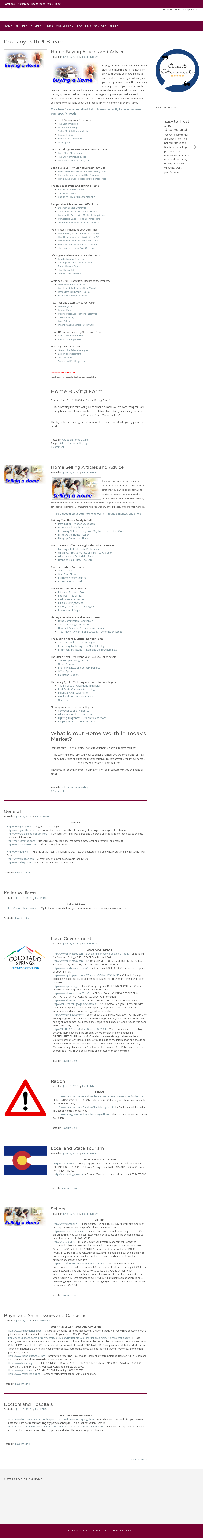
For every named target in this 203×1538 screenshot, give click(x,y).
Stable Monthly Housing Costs (73, 131)
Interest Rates (65, 310)
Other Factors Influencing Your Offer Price (78, 222)
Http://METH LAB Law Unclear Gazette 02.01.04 (79, 1029)
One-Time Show (67, 574)
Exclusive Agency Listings (72, 577)
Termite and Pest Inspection (71, 361)
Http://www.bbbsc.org (20, 1363)
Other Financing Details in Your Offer (76, 324)
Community (64, 26)
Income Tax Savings (68, 127)
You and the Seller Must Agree (73, 350)
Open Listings (65, 570)
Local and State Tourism (77, 1148)
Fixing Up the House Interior (73, 534)
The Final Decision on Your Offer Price (77, 248)
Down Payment (65, 306)
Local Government (71, 938)
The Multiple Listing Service (73, 660)
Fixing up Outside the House (73, 538)
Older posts (139, 1459)
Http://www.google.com (20, 826)
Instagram (23, 3)
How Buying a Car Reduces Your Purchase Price (82, 178)
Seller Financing (66, 317)
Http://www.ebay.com (19, 862)
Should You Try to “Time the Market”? (76, 197)
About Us (84, 26)
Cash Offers (64, 321)
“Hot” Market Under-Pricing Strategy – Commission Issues (90, 631)
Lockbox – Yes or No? (70, 595)
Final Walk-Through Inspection (73, 295)
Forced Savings (65, 135)
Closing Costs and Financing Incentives (77, 314)
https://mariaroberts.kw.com (22, 908)
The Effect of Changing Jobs (72, 157)
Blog (57, 3)
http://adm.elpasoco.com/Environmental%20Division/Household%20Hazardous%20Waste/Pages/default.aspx (69, 1337)
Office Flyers (65, 671)
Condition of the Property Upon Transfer (77, 288)
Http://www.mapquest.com (22, 844)
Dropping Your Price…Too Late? (75, 559)
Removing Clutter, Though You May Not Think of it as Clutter (92, 531)
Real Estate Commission (71, 599)
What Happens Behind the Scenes (77, 556)
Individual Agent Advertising (73, 692)
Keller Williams (20, 892)
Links (49, 26)
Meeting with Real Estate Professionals (79, 549)
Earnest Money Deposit (69, 266)
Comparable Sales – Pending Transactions (79, 219)
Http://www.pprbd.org (65, 986)
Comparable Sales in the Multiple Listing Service (82, 215)
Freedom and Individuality (71, 138)
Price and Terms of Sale (71, 592)
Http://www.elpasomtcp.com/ (69, 1000)
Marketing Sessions (69, 674)
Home (8, 26)
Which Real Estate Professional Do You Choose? (85, 552)
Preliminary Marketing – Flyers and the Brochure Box (87, 649)
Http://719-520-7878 (64, 1241)
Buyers (36, 26)
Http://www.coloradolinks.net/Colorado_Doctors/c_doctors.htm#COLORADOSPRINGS (55, 1426)
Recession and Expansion (71, 189)
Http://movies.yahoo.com (21, 840)
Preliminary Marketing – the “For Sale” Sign (81, 646)
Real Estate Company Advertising (76, 689)
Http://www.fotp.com (18, 851)
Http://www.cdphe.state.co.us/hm (26, 1355)
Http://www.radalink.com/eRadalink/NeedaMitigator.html (84, 1107)
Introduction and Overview (71, 259)
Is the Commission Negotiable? (75, 620)
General (12, 811)
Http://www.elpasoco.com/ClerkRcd (72, 993)
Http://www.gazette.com (20, 830)
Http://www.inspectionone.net (69, 1231)
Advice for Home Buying (73, 443)
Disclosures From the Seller (71, 284)
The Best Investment (68, 124)
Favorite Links (22, 872)
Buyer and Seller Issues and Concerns (45, 1315)
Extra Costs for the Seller (70, 335)
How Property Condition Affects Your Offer (78, 233)
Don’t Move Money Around (71, 153)
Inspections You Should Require (74, 292)
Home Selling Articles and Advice (87, 467)
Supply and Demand (68, 193)
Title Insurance (65, 357)
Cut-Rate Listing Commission (74, 624)
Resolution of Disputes (70, 610)
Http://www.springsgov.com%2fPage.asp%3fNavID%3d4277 (86, 975)
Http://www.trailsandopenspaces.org (27, 833)
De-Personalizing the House (73, 527)
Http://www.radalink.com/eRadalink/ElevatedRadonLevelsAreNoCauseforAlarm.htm (99, 1096)
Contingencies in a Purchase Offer (75, 262)
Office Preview (66, 664)
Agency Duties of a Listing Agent (76, 606)
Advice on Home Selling (75, 787)
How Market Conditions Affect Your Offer (78, 240)
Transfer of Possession (69, 273)
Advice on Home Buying (75, 439)
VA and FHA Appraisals (69, 339)
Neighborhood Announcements (75, 696)
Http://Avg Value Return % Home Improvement (79, 1263)
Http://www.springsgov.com (68, 960)
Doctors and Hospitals (28, 1404)
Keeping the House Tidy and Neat (76, 721)
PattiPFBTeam (90, 56)
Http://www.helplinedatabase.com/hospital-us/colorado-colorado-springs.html (51, 1419)
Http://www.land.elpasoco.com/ (70, 968)
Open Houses (65, 700)
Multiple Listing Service (70, 603)
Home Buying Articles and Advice (88, 51)
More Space (64, 142)
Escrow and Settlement (69, 354)
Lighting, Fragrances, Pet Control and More (82, 718)
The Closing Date (66, 270)
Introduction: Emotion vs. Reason (76, 523)
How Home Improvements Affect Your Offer (79, 237)
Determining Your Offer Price (72, 208)
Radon (58, 1081)
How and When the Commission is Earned (81, 628)
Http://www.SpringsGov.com (68, 1014)
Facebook (9, 3)
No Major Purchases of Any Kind (74, 160)
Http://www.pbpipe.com (21, 1370)
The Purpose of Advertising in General (79, 685)
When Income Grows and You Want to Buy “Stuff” (82, 171)
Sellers (21, 26)
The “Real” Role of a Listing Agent (76, 642)
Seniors (100, 26)
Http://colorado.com (65, 1163)
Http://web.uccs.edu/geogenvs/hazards (74, 1004)
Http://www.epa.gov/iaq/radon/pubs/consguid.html (81, 1114)
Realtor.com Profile (42, 3)
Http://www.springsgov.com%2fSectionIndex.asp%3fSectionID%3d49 (91, 953)
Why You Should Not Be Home (75, 714)
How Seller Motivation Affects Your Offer (77, 244)
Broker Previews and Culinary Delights (79, 667)
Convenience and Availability (73, 710)
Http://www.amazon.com (21, 858)
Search (116, 26)
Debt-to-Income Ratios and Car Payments (78, 175)
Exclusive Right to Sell (70, 581)
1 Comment (57, 446)
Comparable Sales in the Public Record (77, 211)
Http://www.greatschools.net (24, 1373)
